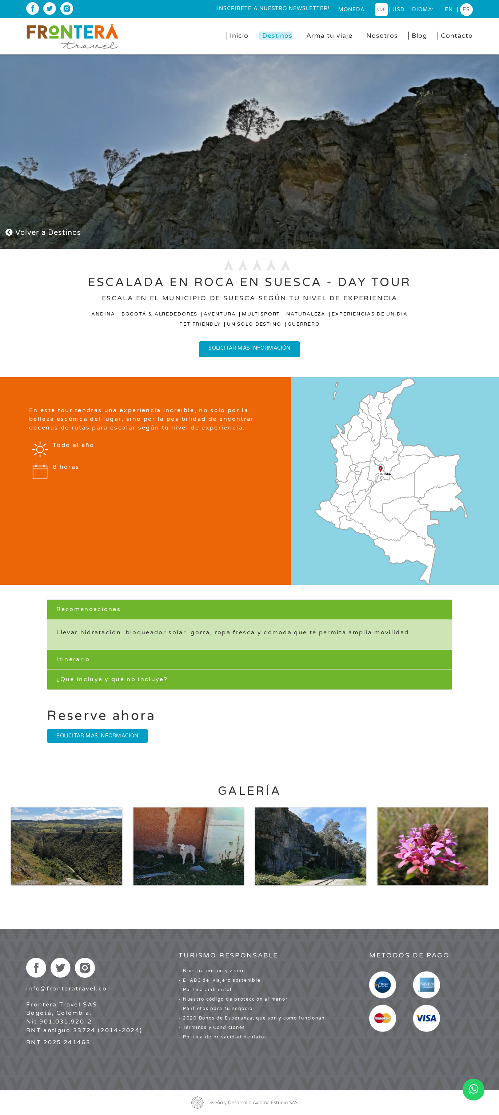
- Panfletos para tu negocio (215, 1008)
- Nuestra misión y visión (212, 970)
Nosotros (382, 36)
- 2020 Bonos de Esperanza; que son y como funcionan (252, 1018)
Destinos (277, 36)
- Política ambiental (205, 989)
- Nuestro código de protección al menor (233, 999)
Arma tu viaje (329, 36)
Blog (419, 36)
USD (398, 10)
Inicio (239, 36)
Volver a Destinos (43, 232)
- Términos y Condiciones (212, 1027)
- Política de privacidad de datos (223, 1036)
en (449, 10)
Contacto (457, 36)
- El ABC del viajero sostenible (219, 980)
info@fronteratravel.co (66, 988)
